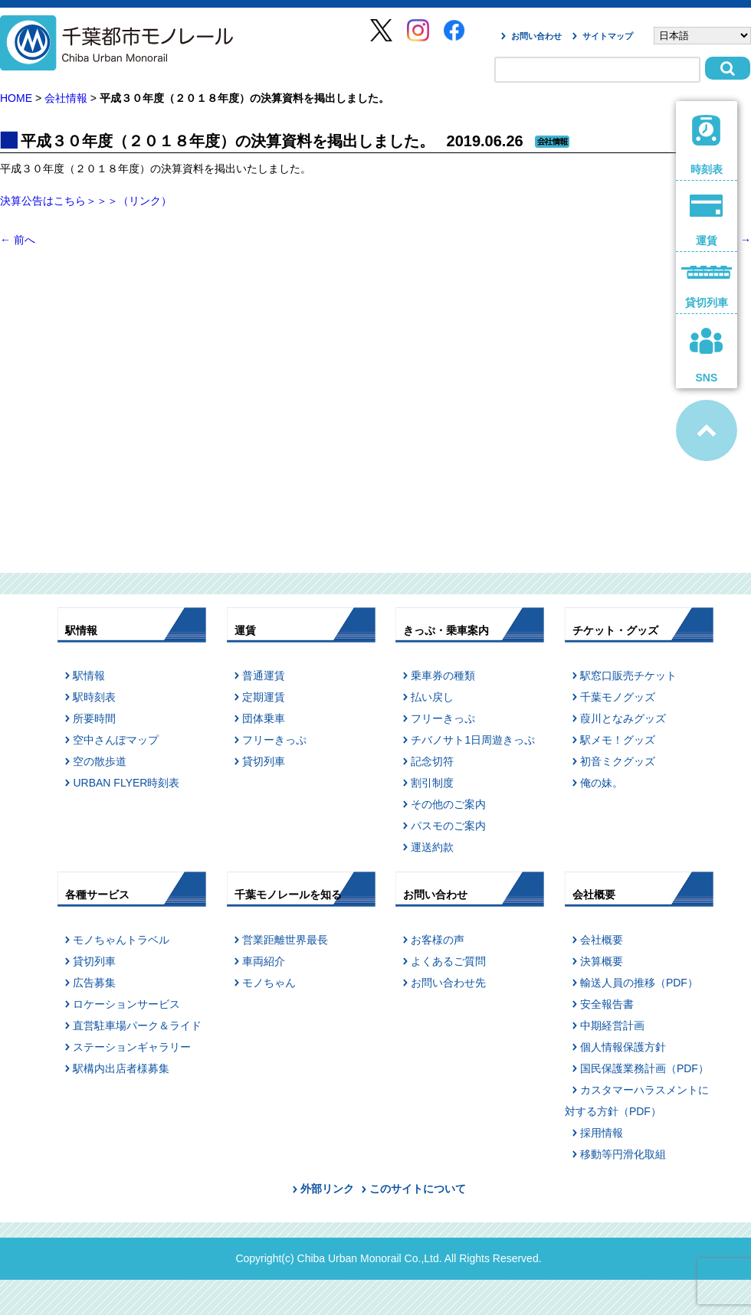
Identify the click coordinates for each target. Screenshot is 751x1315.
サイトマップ (607, 36)
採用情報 (601, 1133)
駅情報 (89, 675)
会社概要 (601, 940)
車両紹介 (263, 961)
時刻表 (706, 145)
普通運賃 (263, 675)
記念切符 (432, 761)
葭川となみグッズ (623, 718)
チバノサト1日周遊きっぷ (473, 740)
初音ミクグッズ (617, 761)
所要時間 (94, 718)
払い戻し (432, 697)
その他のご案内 (448, 804)
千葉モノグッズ (617, 697)
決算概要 (601, 961)
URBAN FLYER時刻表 (126, 783)
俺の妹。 (601, 783)
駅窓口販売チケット (628, 675)
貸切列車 (263, 761)
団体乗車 (263, 718)
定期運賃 (263, 697)
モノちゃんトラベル (121, 940)
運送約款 (432, 847)
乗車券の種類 (443, 675)
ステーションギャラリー (132, 1047)
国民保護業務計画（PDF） (644, 1068)
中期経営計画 (612, 1025)
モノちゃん (269, 982)
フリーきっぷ (274, 740)
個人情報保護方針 (623, 1047)
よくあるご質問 (448, 961)
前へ (17, 240)
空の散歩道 (99, 761)
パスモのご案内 (448, 825)
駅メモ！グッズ (617, 740)
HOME (16, 98)
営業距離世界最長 (285, 940)
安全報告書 (607, 1004)
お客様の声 (437, 940)
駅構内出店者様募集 (121, 1068)
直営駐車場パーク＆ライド (137, 1025)
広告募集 (94, 982)
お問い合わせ (536, 36)
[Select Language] (702, 35)
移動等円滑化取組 (623, 1154)
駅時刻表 (94, 697)
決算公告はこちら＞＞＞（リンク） (86, 201)
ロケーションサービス (126, 1004)
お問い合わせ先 (448, 982)
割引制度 (432, 783)
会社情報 (65, 98)
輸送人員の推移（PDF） (639, 982)
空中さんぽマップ (116, 740)
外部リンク (327, 1189)
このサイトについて (417, 1189)
